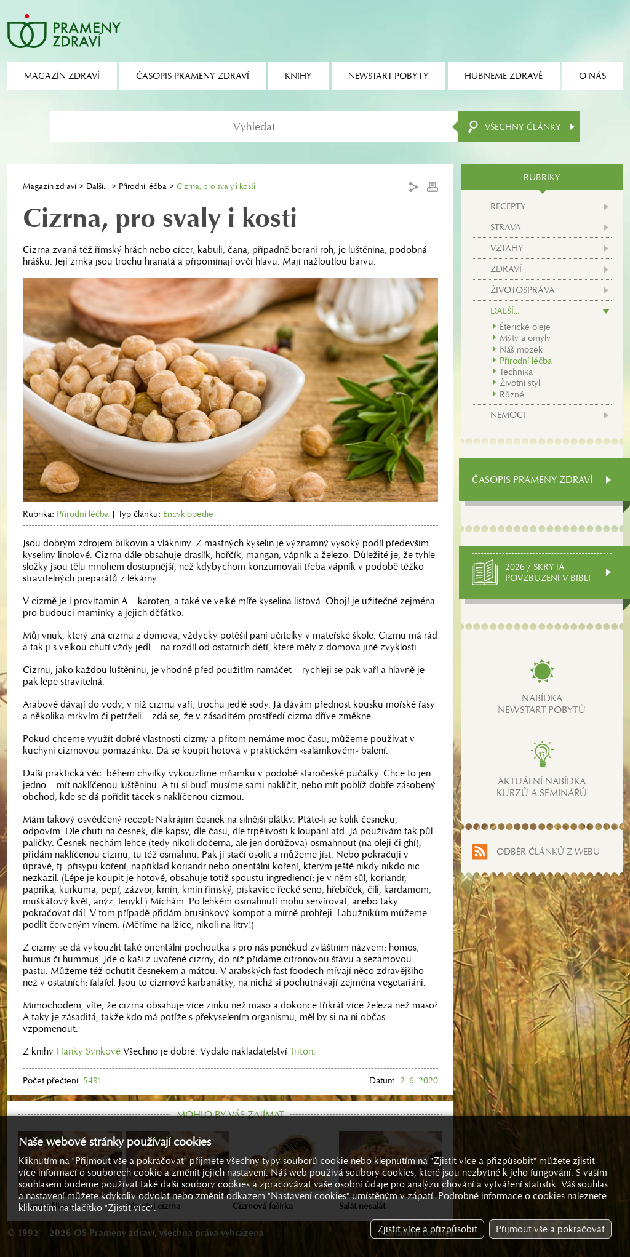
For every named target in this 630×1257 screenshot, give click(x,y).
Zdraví (506, 268)
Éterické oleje (525, 326)
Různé (512, 394)
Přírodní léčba (143, 186)
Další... (97, 186)
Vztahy (507, 247)
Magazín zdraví (49, 186)
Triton (301, 1051)
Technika (516, 371)
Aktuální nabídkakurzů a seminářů (541, 787)
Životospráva (522, 289)
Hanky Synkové (88, 1051)
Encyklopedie (188, 513)
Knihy (298, 75)
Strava (505, 227)
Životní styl (520, 382)
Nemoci (507, 414)
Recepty (508, 206)
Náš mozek (521, 349)
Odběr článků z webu (548, 851)
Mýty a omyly (525, 337)
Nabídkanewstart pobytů (542, 704)
